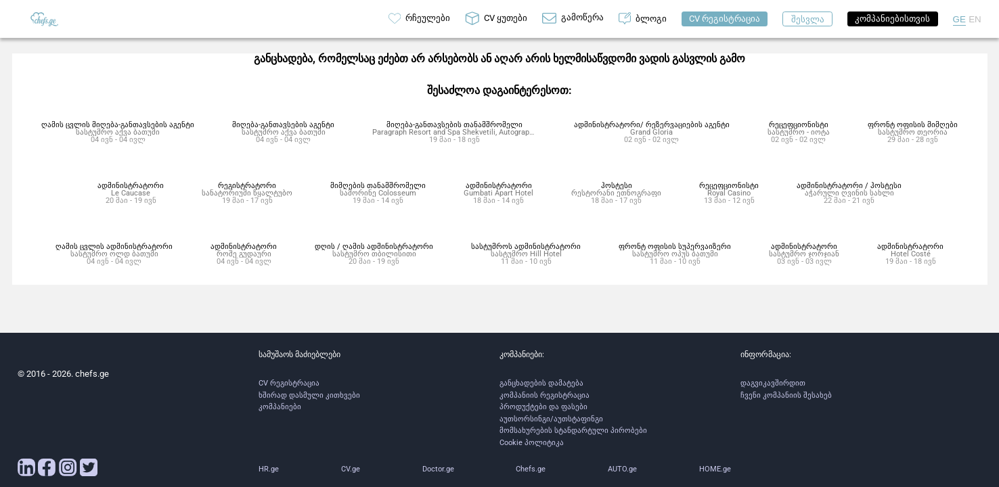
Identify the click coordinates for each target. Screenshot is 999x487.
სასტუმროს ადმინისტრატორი (526, 246)
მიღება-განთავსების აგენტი (283, 124)
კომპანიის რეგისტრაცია (545, 395)
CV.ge (350, 469)
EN (975, 19)
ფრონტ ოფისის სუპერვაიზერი (675, 246)
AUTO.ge (622, 469)
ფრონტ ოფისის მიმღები (913, 124)
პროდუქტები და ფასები (543, 406)
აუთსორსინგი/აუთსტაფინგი (551, 419)
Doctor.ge (438, 469)
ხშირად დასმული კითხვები (309, 395)
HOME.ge (715, 469)
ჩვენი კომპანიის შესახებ (786, 395)
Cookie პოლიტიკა (532, 442)
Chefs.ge (531, 469)
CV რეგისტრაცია (289, 383)
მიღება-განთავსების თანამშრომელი (454, 124)
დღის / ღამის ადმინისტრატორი (374, 246)
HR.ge (269, 469)
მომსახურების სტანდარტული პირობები (573, 430)
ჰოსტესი (616, 185)
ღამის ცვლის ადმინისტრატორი (114, 246)
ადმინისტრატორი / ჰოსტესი (849, 185)
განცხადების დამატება (541, 383)
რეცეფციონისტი (798, 124)
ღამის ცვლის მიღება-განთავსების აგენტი (117, 124)
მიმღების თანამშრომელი (378, 185)
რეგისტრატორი (247, 185)
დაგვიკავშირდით (772, 383)
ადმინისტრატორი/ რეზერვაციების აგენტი (652, 124)
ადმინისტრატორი (130, 185)
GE (959, 19)
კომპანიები (280, 406)
